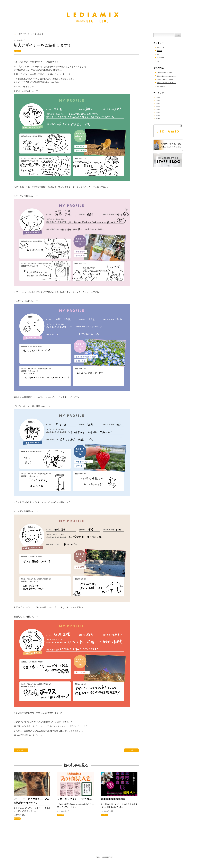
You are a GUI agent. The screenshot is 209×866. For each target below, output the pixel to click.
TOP (15, 34)
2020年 (161, 109)
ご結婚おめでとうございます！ (171, 72)
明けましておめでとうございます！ (173, 76)
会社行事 (161, 51)
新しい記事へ (21, 752)
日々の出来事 (20, 51)
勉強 (159, 54)
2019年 (161, 112)
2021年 (161, 106)
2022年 (161, 103)
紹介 (159, 61)
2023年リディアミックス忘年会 (171, 79)
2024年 (161, 97)
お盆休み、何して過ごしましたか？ (173, 83)
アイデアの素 (163, 47)
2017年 (161, 119)
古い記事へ (131, 752)
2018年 (161, 115)
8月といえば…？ (164, 86)
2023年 (161, 100)
